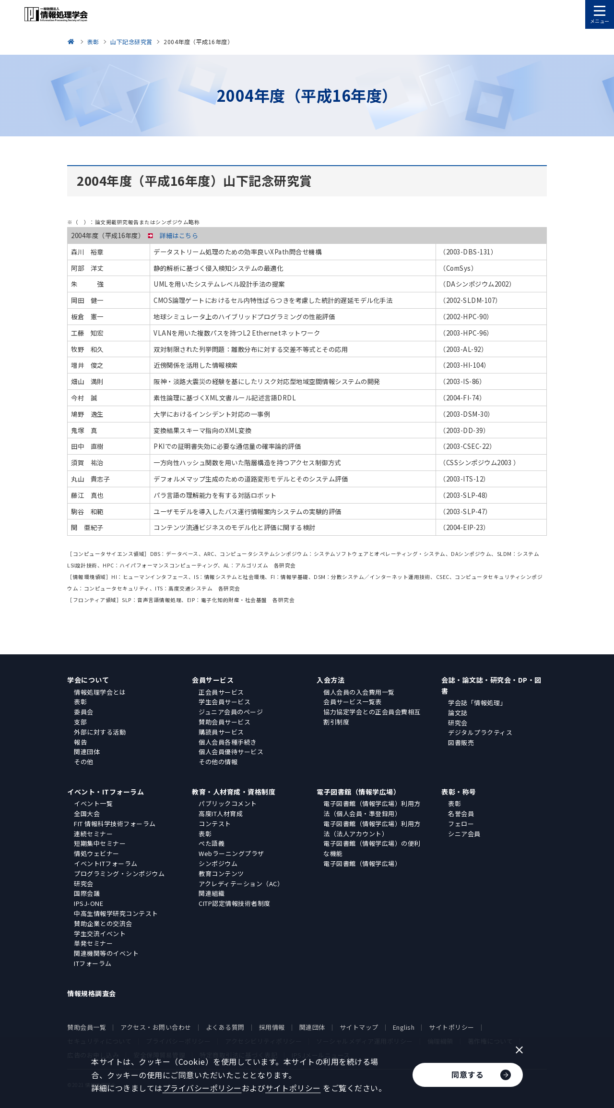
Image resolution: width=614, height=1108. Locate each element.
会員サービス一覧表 (352, 701)
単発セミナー (93, 943)
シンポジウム (218, 863)
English (404, 1027)
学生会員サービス (224, 701)
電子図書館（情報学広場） (358, 791)
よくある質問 (225, 1027)
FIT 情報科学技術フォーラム (115, 823)
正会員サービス (221, 692)
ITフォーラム (93, 963)
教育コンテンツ (221, 873)
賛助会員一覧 (86, 1027)
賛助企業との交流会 (103, 923)
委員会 (84, 711)
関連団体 (87, 751)
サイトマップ (359, 1027)
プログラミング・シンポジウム (119, 873)
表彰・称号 (458, 791)
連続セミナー (93, 833)
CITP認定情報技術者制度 (235, 903)
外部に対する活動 (100, 731)
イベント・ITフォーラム (105, 791)
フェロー (461, 823)
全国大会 (87, 813)
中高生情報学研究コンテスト (116, 913)
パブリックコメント (228, 803)
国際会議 (87, 893)
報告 (80, 742)
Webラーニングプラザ (231, 853)
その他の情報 (218, 761)
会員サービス (213, 680)
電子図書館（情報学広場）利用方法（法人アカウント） (372, 828)
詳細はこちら (178, 235)
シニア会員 (464, 833)
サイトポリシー (451, 1027)
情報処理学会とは (100, 692)
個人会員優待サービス (231, 751)
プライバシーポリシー (202, 1088)
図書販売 (461, 742)
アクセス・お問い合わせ (155, 1027)
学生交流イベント (100, 933)
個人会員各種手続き (228, 742)
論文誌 (458, 712)
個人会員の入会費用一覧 (359, 692)
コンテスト (215, 823)
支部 (80, 721)
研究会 (458, 722)
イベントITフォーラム (106, 863)
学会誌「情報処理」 (477, 702)
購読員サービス (221, 731)
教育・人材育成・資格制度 (233, 791)
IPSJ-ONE (88, 903)
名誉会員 (461, 813)
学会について (88, 680)
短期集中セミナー (100, 843)
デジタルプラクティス (480, 732)
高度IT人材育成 (221, 813)
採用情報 (272, 1027)
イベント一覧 (93, 803)
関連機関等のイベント (106, 953)
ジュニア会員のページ (231, 711)
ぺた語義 (211, 843)
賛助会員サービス (224, 721)
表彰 (80, 701)
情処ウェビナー (96, 853)
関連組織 (211, 893)
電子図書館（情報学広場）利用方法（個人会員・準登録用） (372, 808)
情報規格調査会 (91, 993)
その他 (84, 761)
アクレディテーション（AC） (241, 883)
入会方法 (330, 680)
